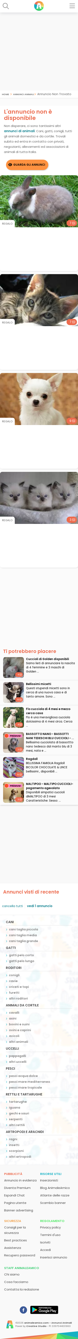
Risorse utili (50, 1174)
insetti (14, 1145)
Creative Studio (36, 1326)
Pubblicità (13, 1174)
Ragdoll (32, 759)
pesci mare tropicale (25, 1087)
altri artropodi (20, 1157)
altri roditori (18, 998)
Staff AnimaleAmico (21, 1268)
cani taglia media (23, 935)
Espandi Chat (14, 1195)
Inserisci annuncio (53, 1257)
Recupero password (19, 1255)
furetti (14, 993)
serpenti (15, 1119)
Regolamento (52, 1221)
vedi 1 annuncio (39, 906)
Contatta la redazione (21, 1289)
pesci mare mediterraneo (29, 1082)
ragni (13, 1139)
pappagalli (17, 1056)
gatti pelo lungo (21, 961)
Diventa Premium (17, 1188)
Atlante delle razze (54, 1195)
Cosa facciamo (16, 1282)
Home (5, 94)
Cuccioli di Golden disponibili (47, 659)
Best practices (15, 1240)
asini (12, 1018)
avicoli (14, 1036)
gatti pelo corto (21, 955)
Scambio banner (53, 1203)
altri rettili (17, 1125)
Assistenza (12, 1248)
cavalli (14, 1013)
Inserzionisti (49, 1180)
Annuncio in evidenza (20, 1180)
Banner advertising (18, 1210)
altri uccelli (17, 1062)
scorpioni (16, 1151)
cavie (13, 981)
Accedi (45, 1250)
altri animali (18, 1042)
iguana (14, 1107)
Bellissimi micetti (38, 684)
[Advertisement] (39, 51)
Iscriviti (45, 1242)
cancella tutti (12, 906)
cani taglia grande (23, 941)
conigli (14, 975)
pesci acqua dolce (23, 1076)
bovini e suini (19, 1024)
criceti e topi (19, 987)
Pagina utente (15, 1203)
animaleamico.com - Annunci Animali (48, 1322)
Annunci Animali (23, 94)
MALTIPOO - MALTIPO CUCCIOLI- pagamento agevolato (49, 786)
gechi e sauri (19, 1113)
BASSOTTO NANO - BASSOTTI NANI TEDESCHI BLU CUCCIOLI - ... (50, 736)
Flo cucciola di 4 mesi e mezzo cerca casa (48, 711)
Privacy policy (50, 1227)
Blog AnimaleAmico (55, 1188)
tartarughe (18, 1102)
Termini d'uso (50, 1235)
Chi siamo (12, 1274)
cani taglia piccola (23, 929)
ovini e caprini (20, 1030)
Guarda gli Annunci (29, 165)
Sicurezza (12, 1221)
